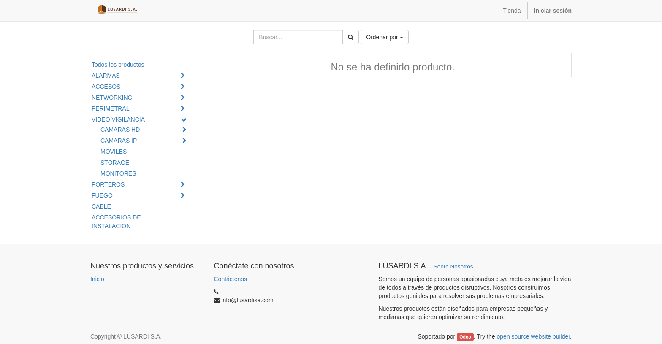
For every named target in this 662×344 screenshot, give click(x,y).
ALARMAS (106, 75)
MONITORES (118, 173)
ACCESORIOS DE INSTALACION (116, 221)
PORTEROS (108, 184)
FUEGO (102, 195)
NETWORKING (112, 97)
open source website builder (533, 336)
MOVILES (113, 151)
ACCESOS (106, 86)
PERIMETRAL (110, 108)
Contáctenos (230, 279)
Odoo (465, 336)
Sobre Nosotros (453, 266)
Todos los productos (118, 64)
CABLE (101, 206)
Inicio (97, 279)
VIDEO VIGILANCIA (118, 119)
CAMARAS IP (118, 140)
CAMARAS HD (120, 129)
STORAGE (114, 162)
